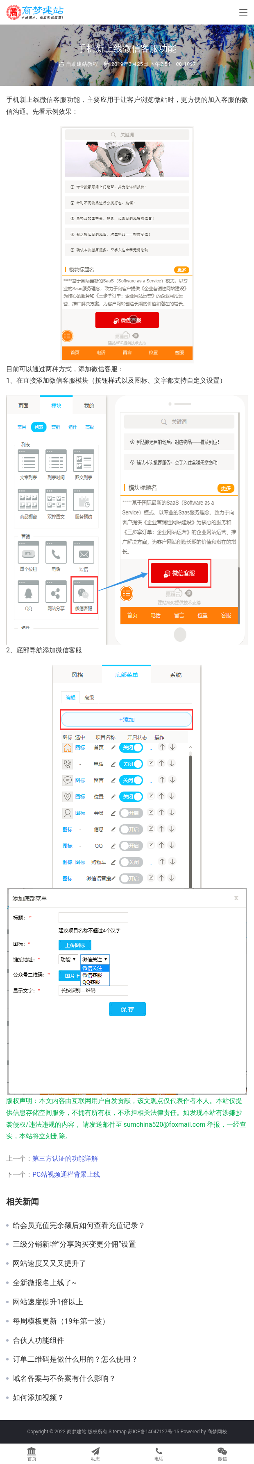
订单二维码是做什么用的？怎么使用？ (75, 1359)
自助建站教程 (82, 64)
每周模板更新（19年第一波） (61, 1321)
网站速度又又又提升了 (49, 1263)
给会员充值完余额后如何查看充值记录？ (79, 1225)
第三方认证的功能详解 (65, 1158)
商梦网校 (217, 1432)
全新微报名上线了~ (45, 1283)
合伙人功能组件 (38, 1340)
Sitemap (118, 1432)
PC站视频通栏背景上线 (66, 1174)
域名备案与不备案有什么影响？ (64, 1378)
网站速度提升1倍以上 (48, 1302)
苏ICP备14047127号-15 (153, 1432)
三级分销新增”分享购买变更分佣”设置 (74, 1244)
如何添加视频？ (38, 1398)
